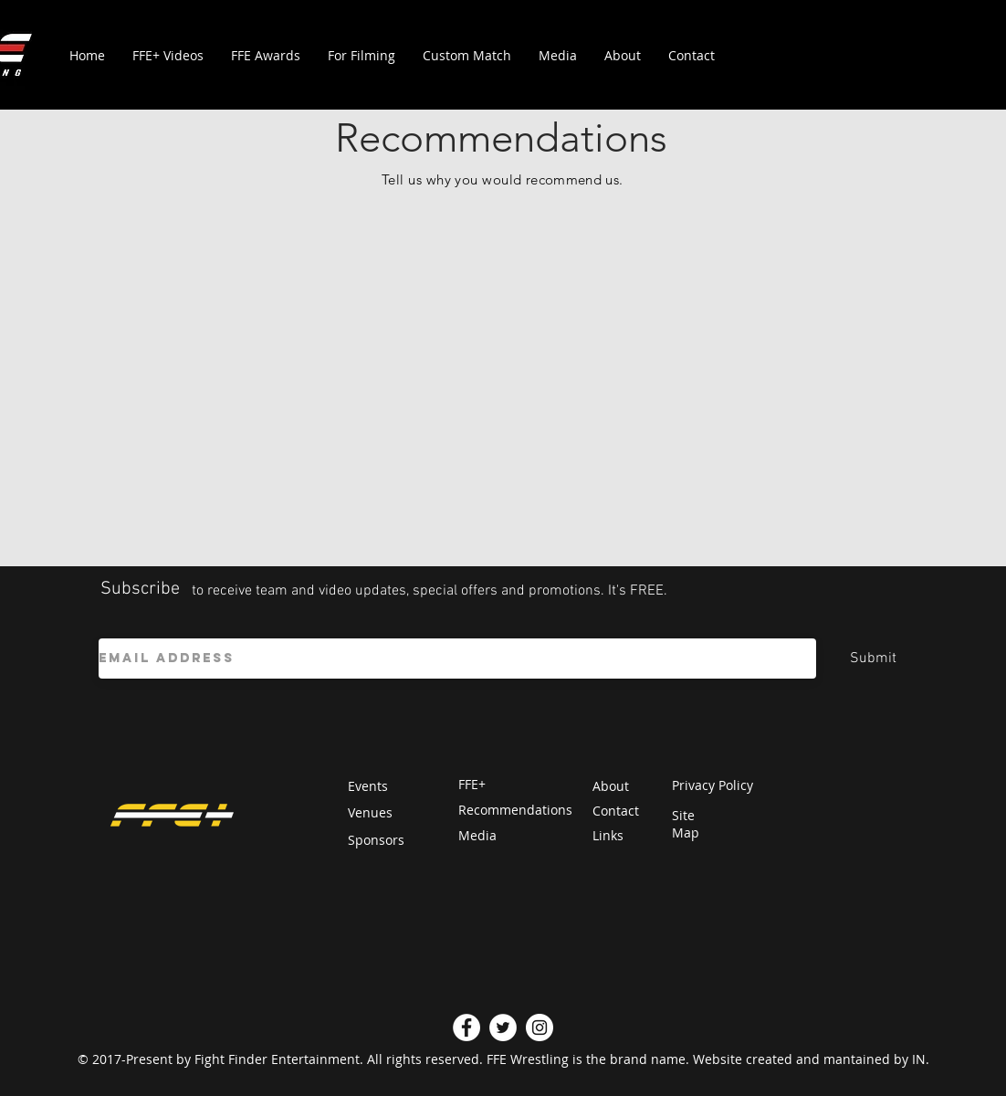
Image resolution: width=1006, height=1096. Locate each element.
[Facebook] (466, 1027)
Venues (370, 812)
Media (477, 835)
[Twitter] (503, 1027)
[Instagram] (539, 1027)
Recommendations (515, 809)
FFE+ (472, 784)
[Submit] (872, 658)
